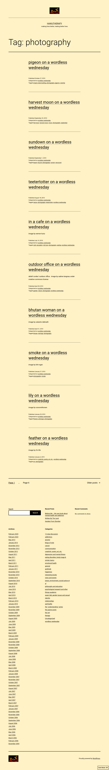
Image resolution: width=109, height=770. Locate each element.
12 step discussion (51, 534)
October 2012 (13, 551)
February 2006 (13, 741)
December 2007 (14, 677)
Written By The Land (52, 518)
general (47, 566)
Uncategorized (50, 618)
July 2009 (12, 621)
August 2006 (13, 723)
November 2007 (14, 680)
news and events (50, 578)
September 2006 (14, 720)
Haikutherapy (54, 23)
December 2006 (14, 712)
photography (50, 83)
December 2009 (14, 607)
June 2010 (12, 589)
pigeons (57, 83)
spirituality (48, 604)
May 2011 (12, 557)
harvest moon (44, 123)
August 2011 (13, 554)
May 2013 (12, 540)
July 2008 (12, 656)
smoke (43, 376)
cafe (34, 245)
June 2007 (12, 694)
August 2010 (13, 583)
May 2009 (12, 627)
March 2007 (13, 703)
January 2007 (13, 709)
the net (47, 613)
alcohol (47, 540)
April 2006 (12, 735)
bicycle (40, 162)
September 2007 (14, 685)
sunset (53, 162)
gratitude (48, 569)
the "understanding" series (54, 607)
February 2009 (13, 636)
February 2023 (13, 537)
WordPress (96, 758)
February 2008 (13, 671)
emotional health (50, 563)
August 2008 (13, 653)
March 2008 (13, 668)
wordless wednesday (44, 80)
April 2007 (12, 700)
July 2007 (12, 691)
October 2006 (13, 717)
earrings (40, 333)
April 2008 (12, 665)
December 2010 (14, 572)
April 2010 (12, 595)
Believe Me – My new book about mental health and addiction (56, 514)
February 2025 (13, 534)
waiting (59, 245)
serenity (62, 83)
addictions (48, 537)
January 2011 (13, 569)
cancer (47, 546)
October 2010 (13, 578)
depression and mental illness (55, 554)
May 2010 (12, 592)
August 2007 (13, 688)
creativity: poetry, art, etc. (45, 459)
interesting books (51, 575)
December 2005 (14, 744)
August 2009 (13, 618)
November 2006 (14, 715)
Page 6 (26, 483)
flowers (35, 419)
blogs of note (49, 543)
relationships (49, 601)
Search (11, 509)
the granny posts (50, 610)
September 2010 (14, 581)
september (64, 123)
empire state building (39, 83)
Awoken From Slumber (52, 521)
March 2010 (13, 598)
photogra (41, 419)
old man (45, 245)
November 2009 (14, 610)
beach (35, 162)
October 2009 (13, 613)
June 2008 (12, 659)
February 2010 (13, 601)
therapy (47, 615)
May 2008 (12, 662)
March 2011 (13, 563)
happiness (48, 572)
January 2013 (13, 543)
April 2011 (12, 560)
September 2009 (14, 615)
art (34, 461)
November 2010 (14, 575)
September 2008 (14, 650)
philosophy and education (54, 586)
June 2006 (12, 729)
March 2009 (13, 633)
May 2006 (12, 732)
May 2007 (12, 697)
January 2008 (13, 674)
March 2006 (13, 738)
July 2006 (12, 726)
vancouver (58, 162)
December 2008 (14, 642)
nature (35, 202)
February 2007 (13, 706)
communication (50, 548)
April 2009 (12, 630)
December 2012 (14, 546)
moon (50, 123)
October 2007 (13, 682)
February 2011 (13, 566)
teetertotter (49, 202)
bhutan (35, 333)
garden (35, 291)
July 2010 (12, 586)
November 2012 (14, 548)
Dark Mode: (103, 768)
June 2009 (12, 624)
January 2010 (13, 604)
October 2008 (13, 647)
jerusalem (40, 245)
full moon (36, 123)
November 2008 (14, 645)
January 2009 (13, 639)
